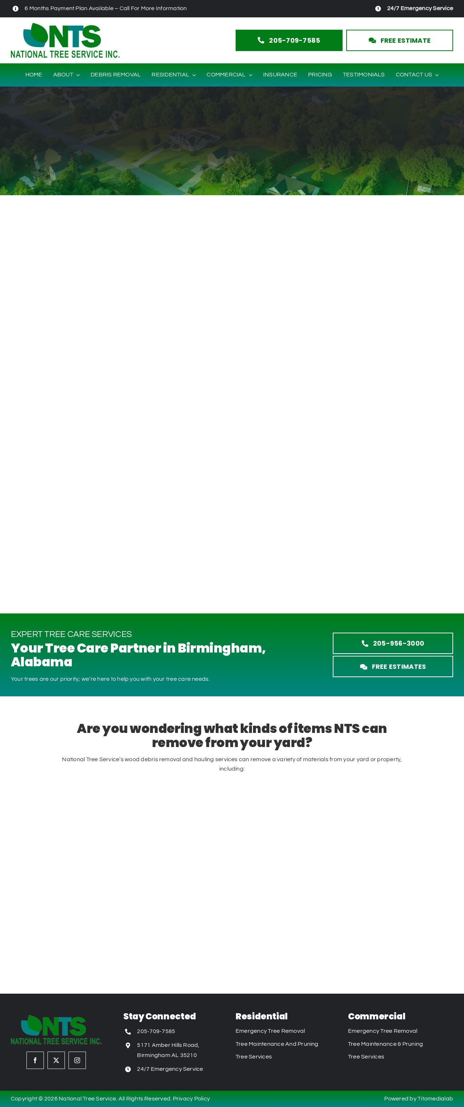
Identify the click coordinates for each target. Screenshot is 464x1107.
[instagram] (77, 1060)
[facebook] (35, 1060)
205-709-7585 (156, 1031)
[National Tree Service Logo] (65, 26)
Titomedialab (435, 1099)
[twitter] (56, 1060)
